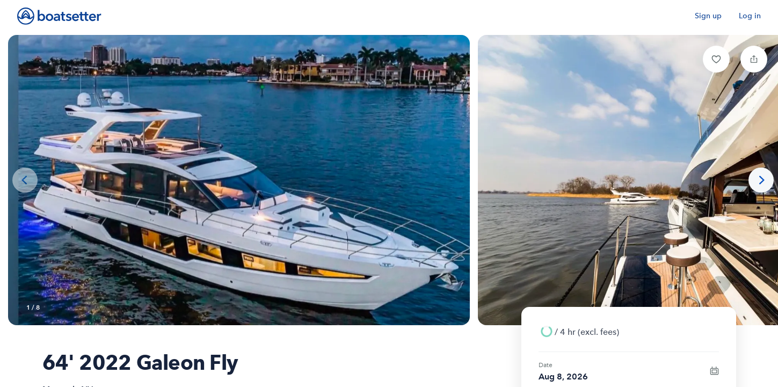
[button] (716, 59)
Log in (750, 15)
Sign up (708, 15)
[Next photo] (761, 180)
